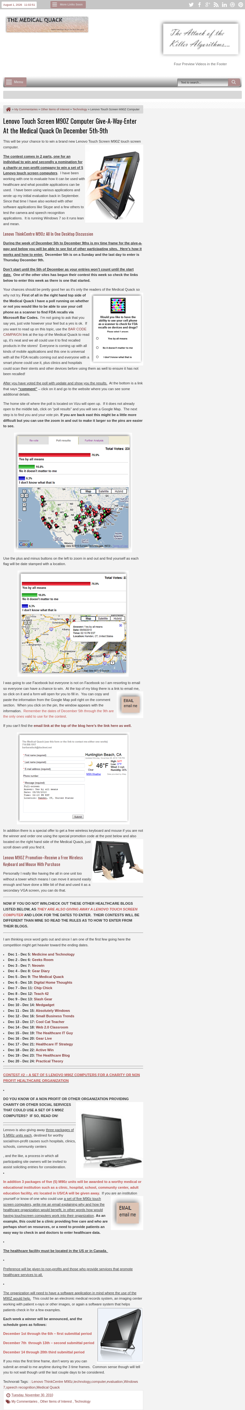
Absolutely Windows (53, 1010)
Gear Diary (41, 971)
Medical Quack (48, 1387)
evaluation (115, 1381)
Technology (82, 1401)
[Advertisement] (119, 51)
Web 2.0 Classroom (52, 1027)
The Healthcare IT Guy (54, 1033)
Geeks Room (42, 960)
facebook (199, 4)
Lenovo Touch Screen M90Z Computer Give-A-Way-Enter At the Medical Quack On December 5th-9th (70, 125)
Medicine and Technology (53, 954)
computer (98, 1381)
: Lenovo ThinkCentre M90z (51, 1381)
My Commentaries (24, 1401)
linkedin (224, 4)
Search (234, 82)
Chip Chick (43, 988)
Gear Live (44, 1038)
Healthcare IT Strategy (54, 1044)
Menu (18, 82)
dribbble (232, 4)
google (208, 4)
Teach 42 (41, 994)
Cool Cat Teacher (50, 1022)
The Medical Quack (48, 977)
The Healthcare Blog (53, 1055)
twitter (191, 4)
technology (82, 1381)
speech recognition (20, 1387)
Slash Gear (43, 999)
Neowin (38, 965)
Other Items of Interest (56, 1401)
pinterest (241, 4)
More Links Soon (71, 4)
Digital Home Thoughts (53, 982)
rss (216, 4)
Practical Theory (49, 1061)
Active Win (45, 1050)
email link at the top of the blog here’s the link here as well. (82, 726)
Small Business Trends (55, 1016)
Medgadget (45, 1005)
